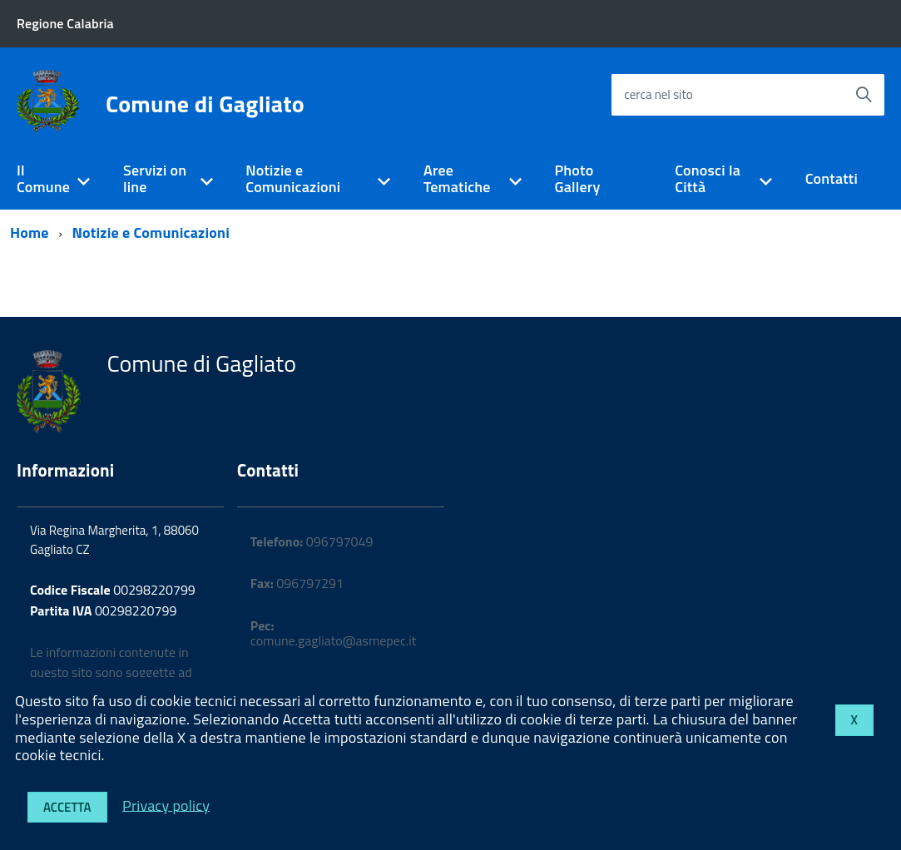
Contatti (831, 178)
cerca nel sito (658, 94)
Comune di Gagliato (205, 104)
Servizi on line (154, 179)
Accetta (67, 807)
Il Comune (43, 179)
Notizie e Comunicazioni (292, 179)
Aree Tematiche (457, 179)
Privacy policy (166, 804)
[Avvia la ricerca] (863, 95)
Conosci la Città (707, 179)
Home (29, 232)
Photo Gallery (577, 179)
